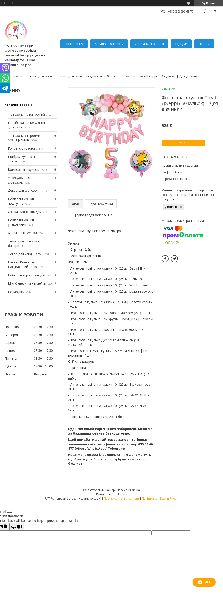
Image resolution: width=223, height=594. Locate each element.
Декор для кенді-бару (24, 254)
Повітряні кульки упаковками (21, 222)
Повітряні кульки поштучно (21, 201)
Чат (204, 582)
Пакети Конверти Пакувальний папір (22, 264)
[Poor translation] (16, 526)
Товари (16, 76)
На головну (74, 43)
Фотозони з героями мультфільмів (24, 137)
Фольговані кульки (22, 233)
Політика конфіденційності (160, 498)
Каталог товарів (107, 43)
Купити (183, 142)
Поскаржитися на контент (121, 498)
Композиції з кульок (23, 169)
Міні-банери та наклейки (27, 283)
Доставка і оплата (149, 43)
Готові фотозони (39, 76)
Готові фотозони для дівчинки (79, 76)
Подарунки (16, 292)
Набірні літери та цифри (26, 275)
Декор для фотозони (24, 190)
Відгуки (181, 43)
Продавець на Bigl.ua (111, 494)
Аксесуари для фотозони (19, 180)
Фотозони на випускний (26, 114)
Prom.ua (134, 490)
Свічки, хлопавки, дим (25, 211)
